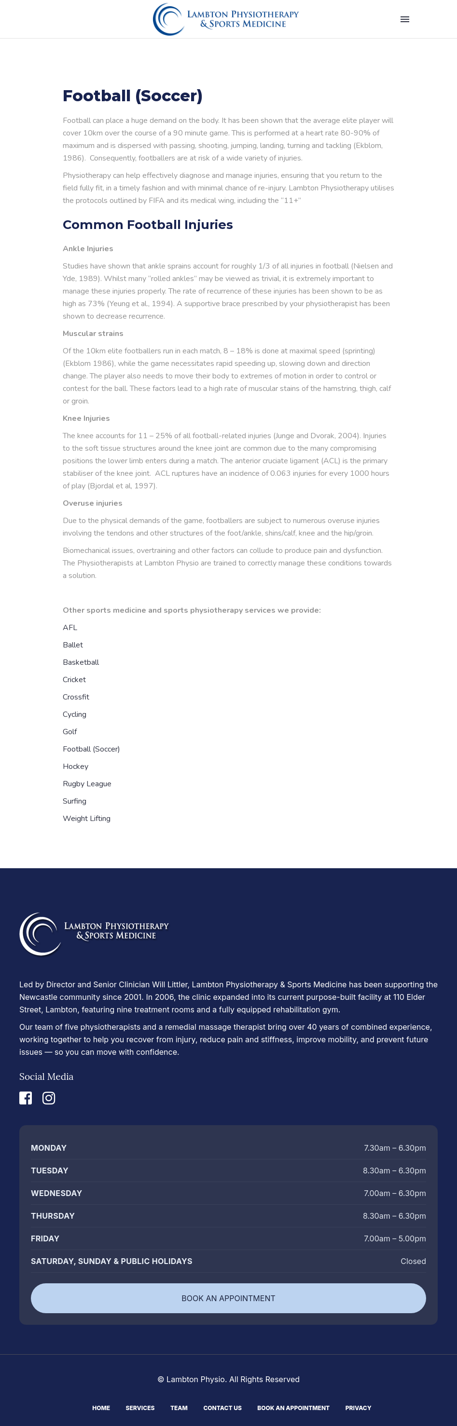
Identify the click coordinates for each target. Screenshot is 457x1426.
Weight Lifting (87, 818)
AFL (70, 627)
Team (179, 1407)
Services (140, 1407)
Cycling (74, 714)
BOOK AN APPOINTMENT (228, 1298)
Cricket (74, 679)
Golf (70, 731)
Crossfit (76, 697)
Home (101, 1407)
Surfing (74, 801)
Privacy (359, 1407)
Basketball (81, 662)
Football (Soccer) (91, 749)
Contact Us (222, 1407)
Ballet (73, 645)
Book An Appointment (293, 1407)
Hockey (75, 766)
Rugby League (87, 784)
